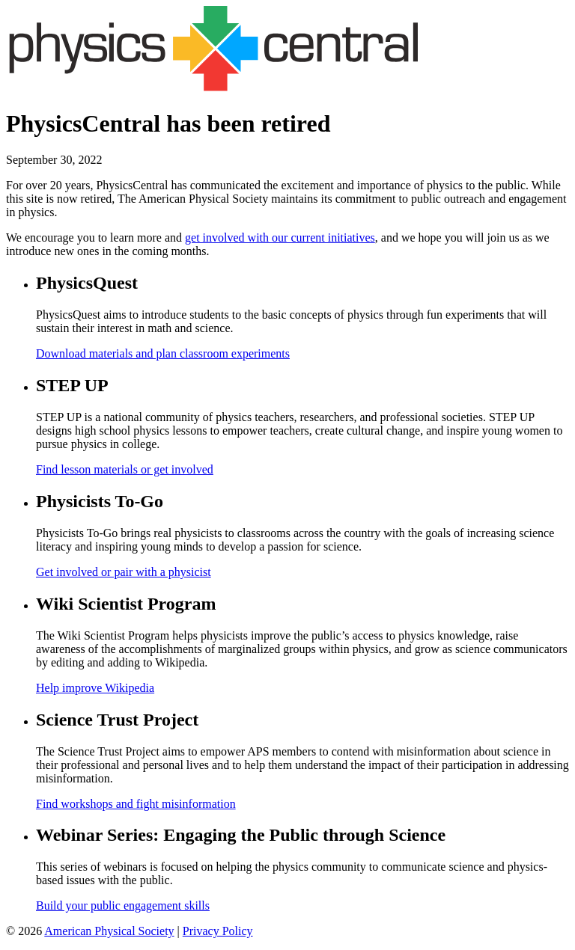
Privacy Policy (218, 931)
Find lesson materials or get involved (124, 469)
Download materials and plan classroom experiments (163, 353)
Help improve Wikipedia (95, 687)
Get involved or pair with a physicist (123, 572)
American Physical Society (109, 931)
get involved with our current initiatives (280, 237)
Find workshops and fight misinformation (136, 803)
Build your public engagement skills (123, 905)
